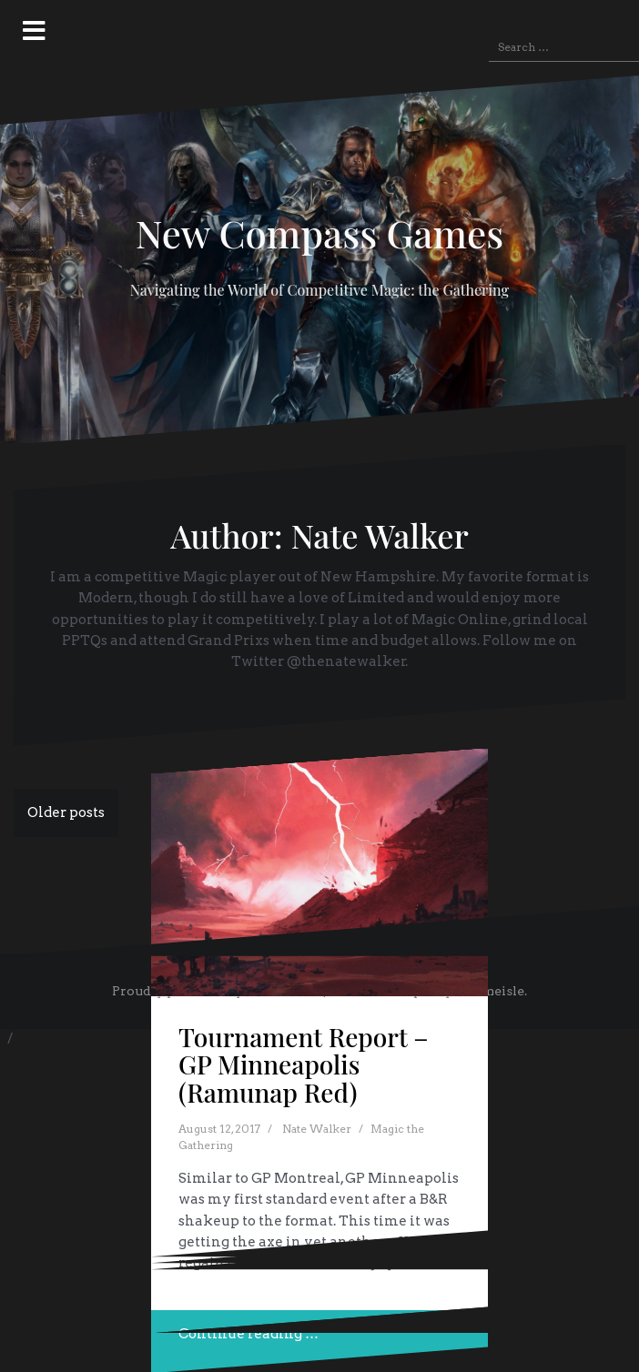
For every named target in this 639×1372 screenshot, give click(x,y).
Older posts (66, 812)
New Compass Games (320, 232)
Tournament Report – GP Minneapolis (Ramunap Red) (303, 1065)
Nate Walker (316, 1128)
